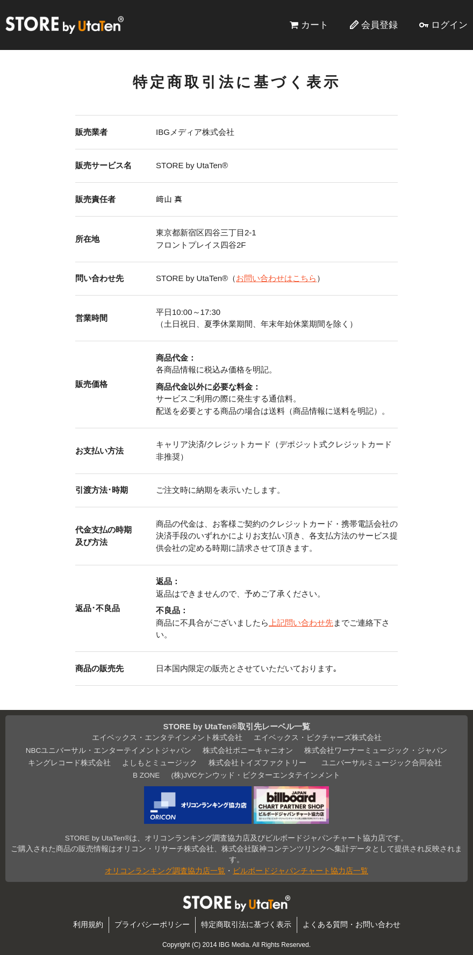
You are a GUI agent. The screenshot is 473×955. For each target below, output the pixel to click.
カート (314, 25)
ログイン (449, 25)
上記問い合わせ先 (301, 622)
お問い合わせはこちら (276, 278)
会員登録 (379, 25)
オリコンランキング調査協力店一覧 (165, 871)
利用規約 (88, 925)
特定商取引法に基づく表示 (246, 925)
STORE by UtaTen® (64, 24)
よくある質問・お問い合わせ (351, 925)
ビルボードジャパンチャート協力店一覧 (300, 871)
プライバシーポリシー (152, 925)
